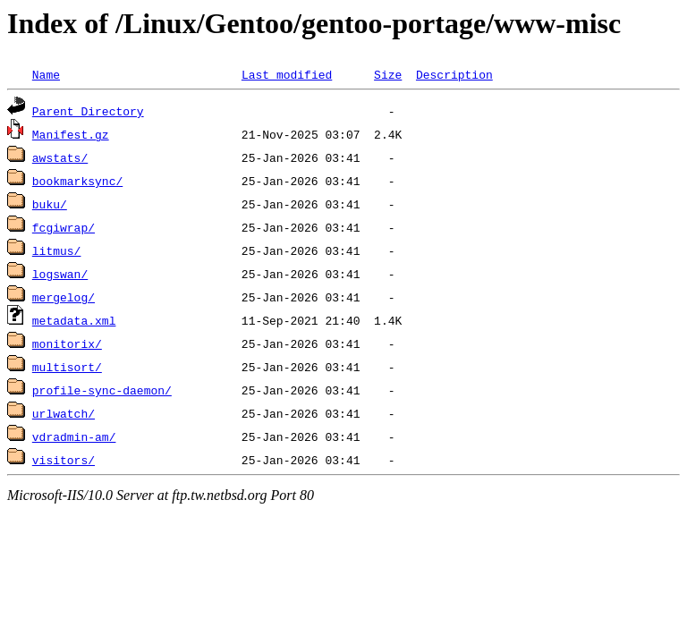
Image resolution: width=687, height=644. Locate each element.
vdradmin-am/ (74, 436)
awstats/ (60, 157)
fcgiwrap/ (63, 227)
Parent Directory (88, 111)
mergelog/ (63, 297)
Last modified (287, 74)
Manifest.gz (70, 134)
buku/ (49, 204)
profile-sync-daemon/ (102, 390)
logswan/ (60, 274)
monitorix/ (67, 343)
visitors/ (63, 460)
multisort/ (67, 367)
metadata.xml (74, 320)
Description (454, 74)
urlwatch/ (63, 413)
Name (46, 74)
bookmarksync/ (77, 181)
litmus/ (56, 250)
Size (388, 74)
